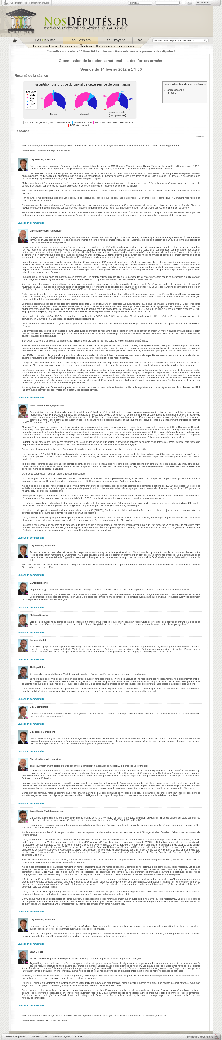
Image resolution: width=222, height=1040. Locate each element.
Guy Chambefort (39, 707)
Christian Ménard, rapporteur (46, 230)
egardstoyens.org (200, 1036)
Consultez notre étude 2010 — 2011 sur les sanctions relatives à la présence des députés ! (111, 51)
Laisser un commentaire (31, 222)
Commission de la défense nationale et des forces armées (111, 61)
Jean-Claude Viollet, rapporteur (47, 405)
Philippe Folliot (38, 667)
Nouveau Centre (82, 122)
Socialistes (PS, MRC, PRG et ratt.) (114, 122)
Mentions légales (61, 1036)
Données (35, 1036)
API (46, 1036)
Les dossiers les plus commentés (116, 46)
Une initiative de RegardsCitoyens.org (29, 2)
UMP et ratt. (63, 122)
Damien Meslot (38, 640)
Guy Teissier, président (42, 159)
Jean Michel (36, 951)
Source (200, 136)
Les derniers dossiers (45, 46)
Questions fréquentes (15, 1036)
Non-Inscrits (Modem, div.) (39, 122)
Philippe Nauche (39, 615)
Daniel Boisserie (39, 583)
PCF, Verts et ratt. (80, 125)
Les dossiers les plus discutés (78, 46)
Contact (79, 1036)
